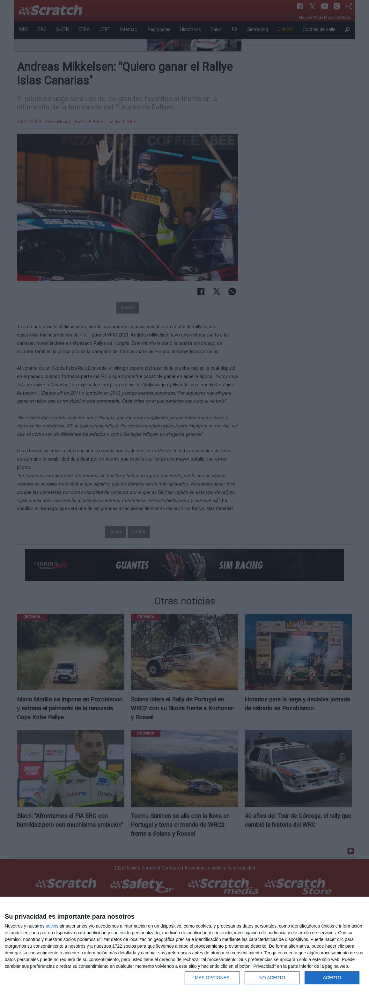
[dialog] (184, 944)
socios (52, 926)
